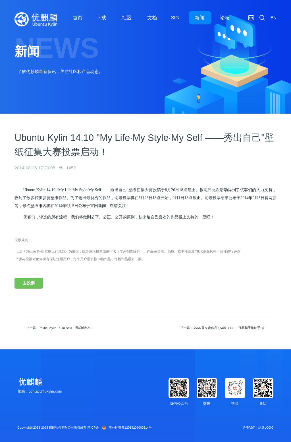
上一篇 (59, 328)
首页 (77, 17)
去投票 (29, 283)
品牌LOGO (266, 427)
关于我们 (249, 427)
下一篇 (222, 328)
